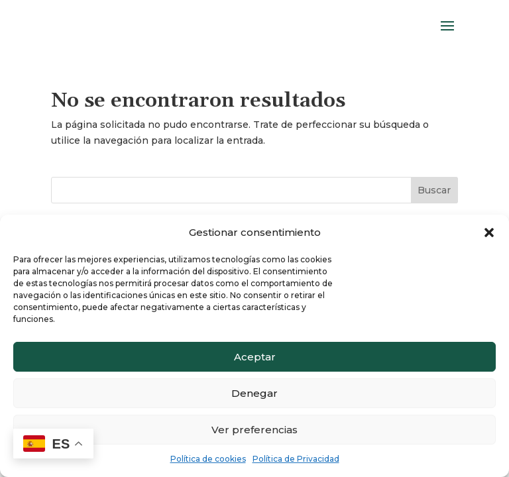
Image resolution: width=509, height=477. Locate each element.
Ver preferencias (254, 429)
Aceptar (255, 356)
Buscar (434, 190)
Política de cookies (208, 459)
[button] (489, 232)
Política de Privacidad (296, 459)
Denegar (254, 393)
